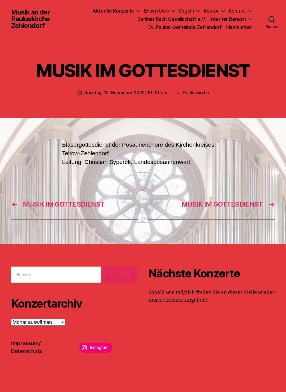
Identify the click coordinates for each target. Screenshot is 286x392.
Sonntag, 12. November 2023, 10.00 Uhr (125, 92)
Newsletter (239, 27)
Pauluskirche (196, 92)
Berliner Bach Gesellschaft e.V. (171, 19)
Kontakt (237, 11)
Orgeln (186, 11)
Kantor (211, 11)
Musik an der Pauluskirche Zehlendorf (30, 19)
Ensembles (156, 11)
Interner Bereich (228, 19)
